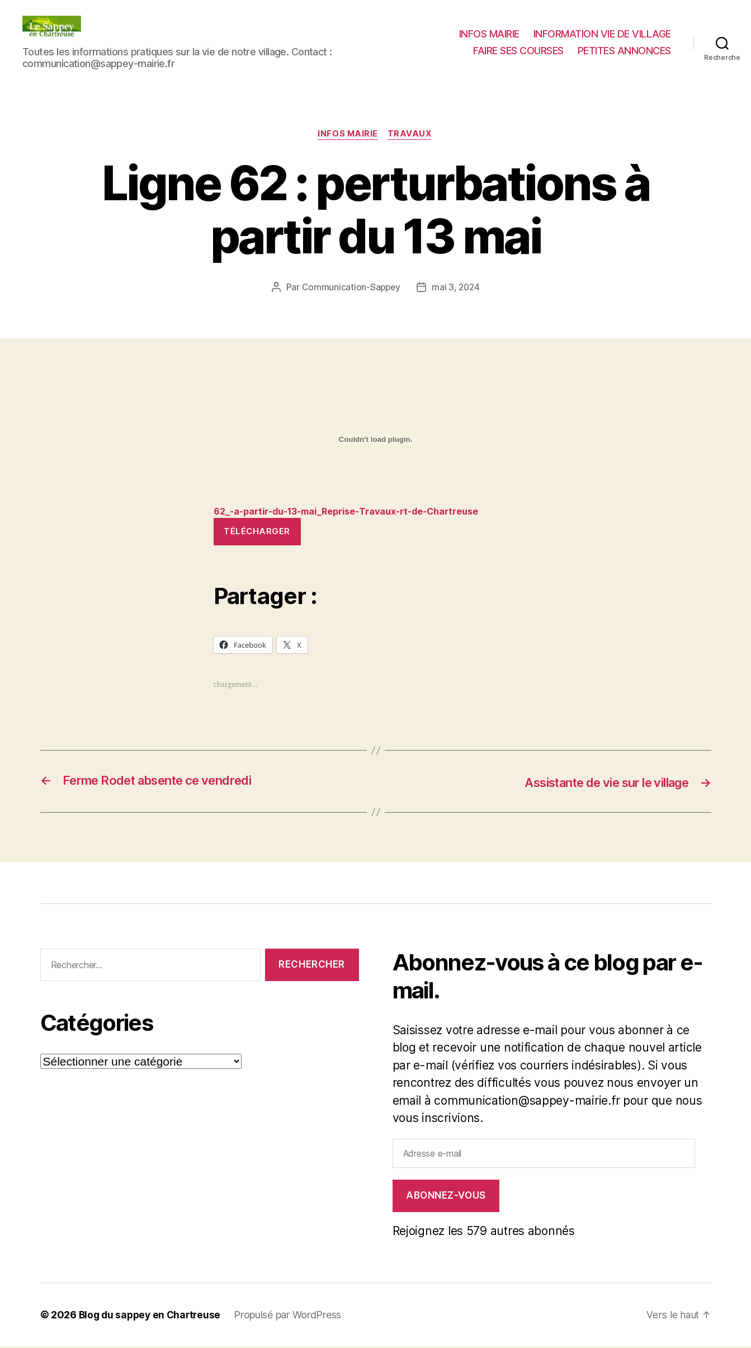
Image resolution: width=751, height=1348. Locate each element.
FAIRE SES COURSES (518, 50)
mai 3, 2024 (456, 288)
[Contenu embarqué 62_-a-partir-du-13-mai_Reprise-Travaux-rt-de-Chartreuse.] (376, 440)
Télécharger (257, 532)
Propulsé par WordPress (292, 1316)
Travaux (411, 135)
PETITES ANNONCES (624, 50)
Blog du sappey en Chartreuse (152, 1316)
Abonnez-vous (446, 1197)
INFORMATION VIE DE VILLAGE (602, 34)
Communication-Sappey (350, 288)
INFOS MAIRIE (489, 34)
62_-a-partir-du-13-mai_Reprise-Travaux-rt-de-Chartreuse (356, 512)
